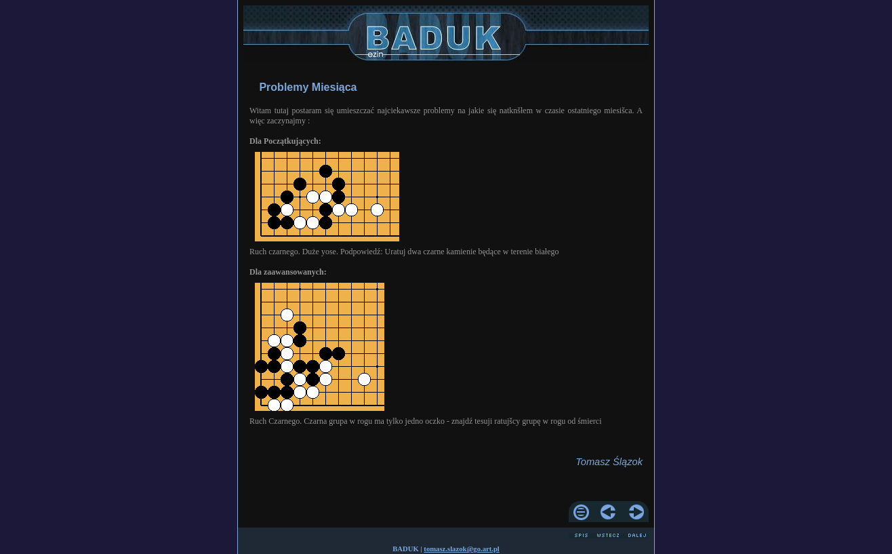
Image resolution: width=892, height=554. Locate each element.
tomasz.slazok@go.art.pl (461, 549)
